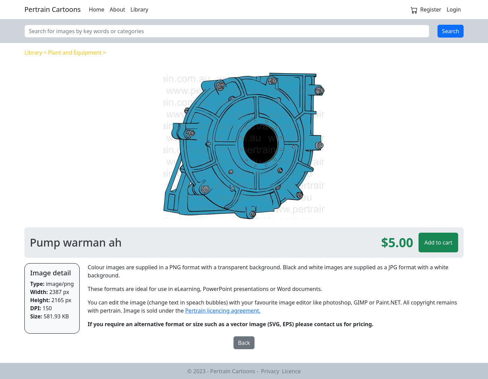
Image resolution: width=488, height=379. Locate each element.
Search (450, 31)
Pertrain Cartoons (52, 9)
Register (430, 9)
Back (244, 342)
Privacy (270, 371)
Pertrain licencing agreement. (222, 310)
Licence (291, 371)
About (117, 9)
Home (96, 9)
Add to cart (438, 242)
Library (139, 9)
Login (454, 9)
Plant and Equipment (75, 52)
